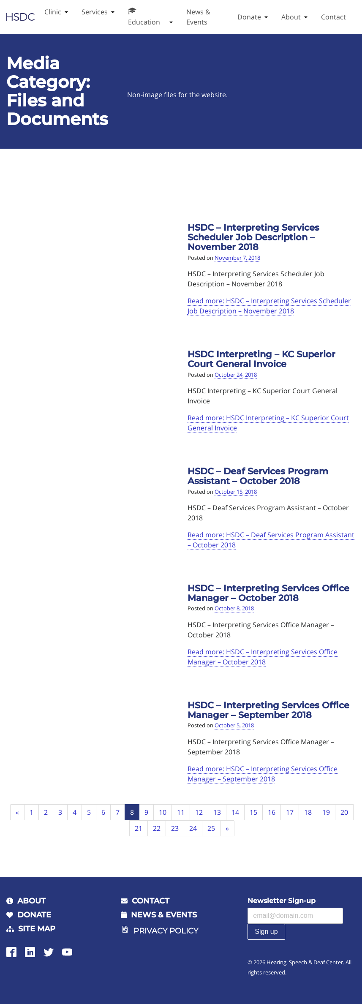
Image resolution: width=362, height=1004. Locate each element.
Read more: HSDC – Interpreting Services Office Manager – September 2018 (263, 774)
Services (95, 11)
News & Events (198, 17)
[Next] (227, 828)
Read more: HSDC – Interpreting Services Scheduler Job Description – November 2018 (269, 306)
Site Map (36, 928)
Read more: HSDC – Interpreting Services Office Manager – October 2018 (263, 657)
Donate (249, 17)
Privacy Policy (165, 931)
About (291, 17)
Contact (333, 17)
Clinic (52, 11)
